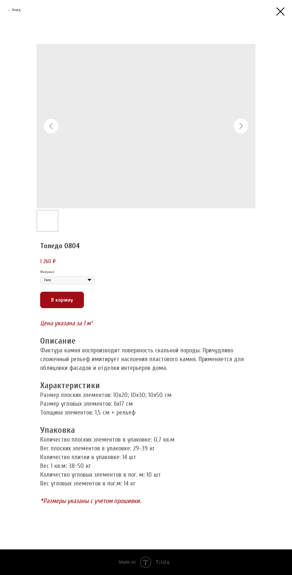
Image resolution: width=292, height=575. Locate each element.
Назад (16, 10)
